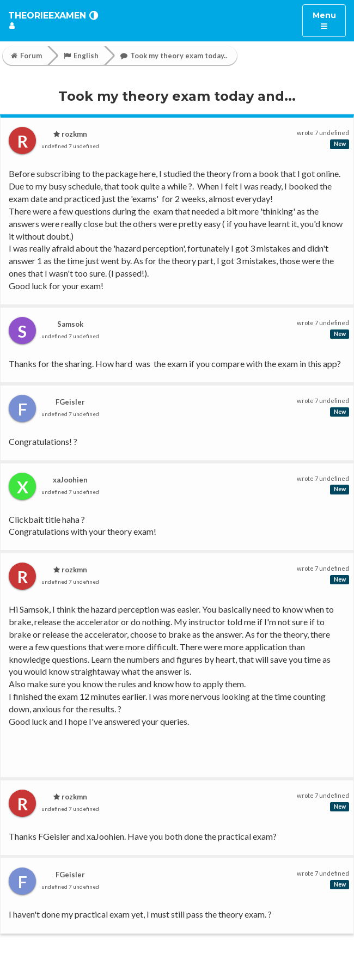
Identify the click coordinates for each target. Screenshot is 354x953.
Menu (329, 19)
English (81, 55)
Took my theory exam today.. (173, 55)
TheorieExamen (47, 15)
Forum (26, 55)
